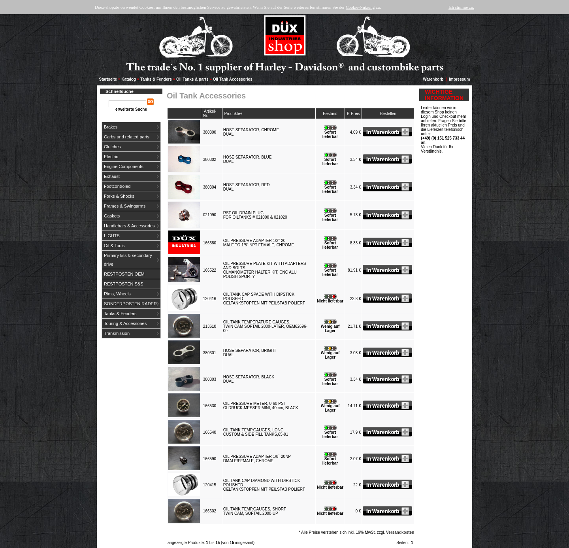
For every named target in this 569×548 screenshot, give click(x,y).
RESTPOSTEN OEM (124, 274)
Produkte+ (233, 113)
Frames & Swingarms (124, 206)
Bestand (330, 113)
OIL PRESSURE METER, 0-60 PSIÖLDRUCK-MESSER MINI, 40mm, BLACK (262, 405)
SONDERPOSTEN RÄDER (130, 303)
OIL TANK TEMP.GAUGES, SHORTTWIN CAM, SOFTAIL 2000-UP (254, 511)
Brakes (110, 127)
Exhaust (112, 176)
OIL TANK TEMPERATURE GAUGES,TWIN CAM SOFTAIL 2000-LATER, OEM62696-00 (265, 326)
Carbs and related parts (126, 136)
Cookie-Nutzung (360, 7)
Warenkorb (433, 79)
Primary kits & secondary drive (128, 259)
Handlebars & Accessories (129, 225)
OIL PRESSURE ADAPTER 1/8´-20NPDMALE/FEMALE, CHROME (257, 458)
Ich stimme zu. (461, 7)
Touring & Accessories (125, 323)
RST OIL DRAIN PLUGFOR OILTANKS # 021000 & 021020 (256, 215)
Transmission (117, 333)
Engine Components (123, 166)
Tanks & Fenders (156, 79)
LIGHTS (112, 235)
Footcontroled (117, 186)
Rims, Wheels (117, 293)
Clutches (112, 146)
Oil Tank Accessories (232, 79)
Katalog (128, 79)
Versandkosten (400, 532)
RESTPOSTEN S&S (123, 284)
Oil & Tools (114, 245)
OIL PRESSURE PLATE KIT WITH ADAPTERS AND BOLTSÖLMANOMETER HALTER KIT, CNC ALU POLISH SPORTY (264, 270)
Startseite (108, 79)
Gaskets (112, 216)
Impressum (459, 79)
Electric (111, 156)
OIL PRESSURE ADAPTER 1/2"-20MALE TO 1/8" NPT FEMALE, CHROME (259, 242)
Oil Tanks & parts (192, 79)
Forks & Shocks (119, 196)
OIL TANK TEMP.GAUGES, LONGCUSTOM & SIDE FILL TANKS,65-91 (256, 432)
